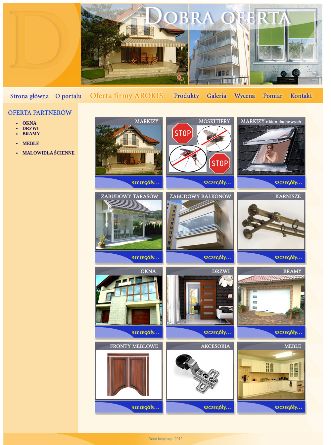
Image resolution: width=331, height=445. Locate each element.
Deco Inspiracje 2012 (165, 439)
